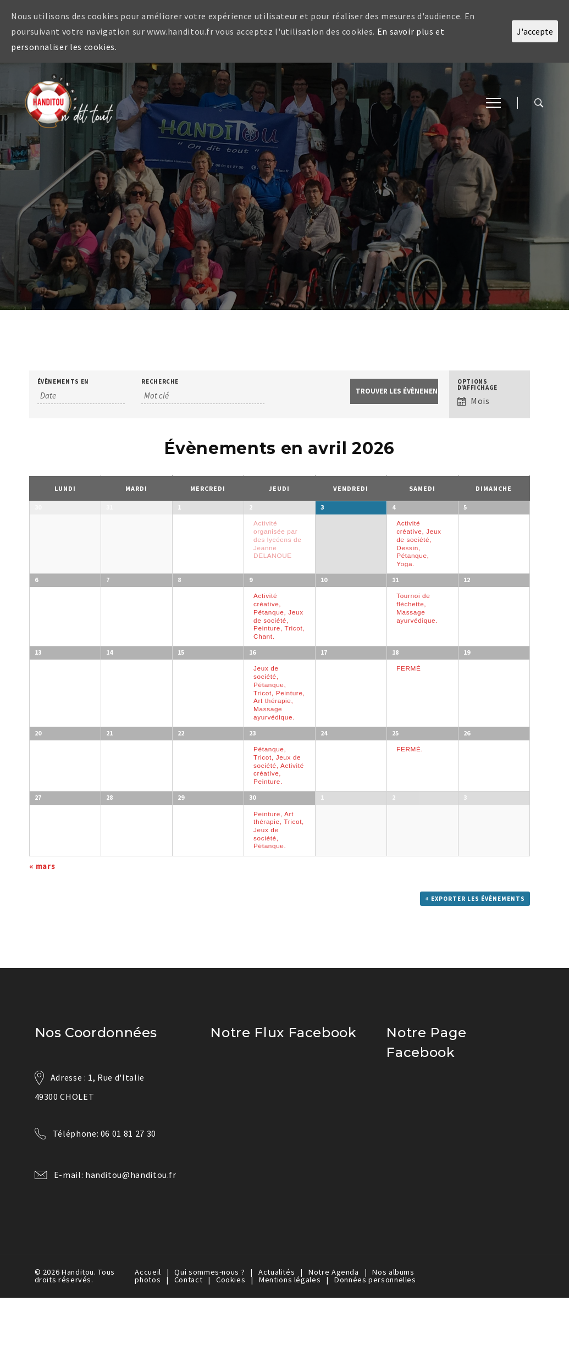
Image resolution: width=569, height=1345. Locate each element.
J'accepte (535, 31)
